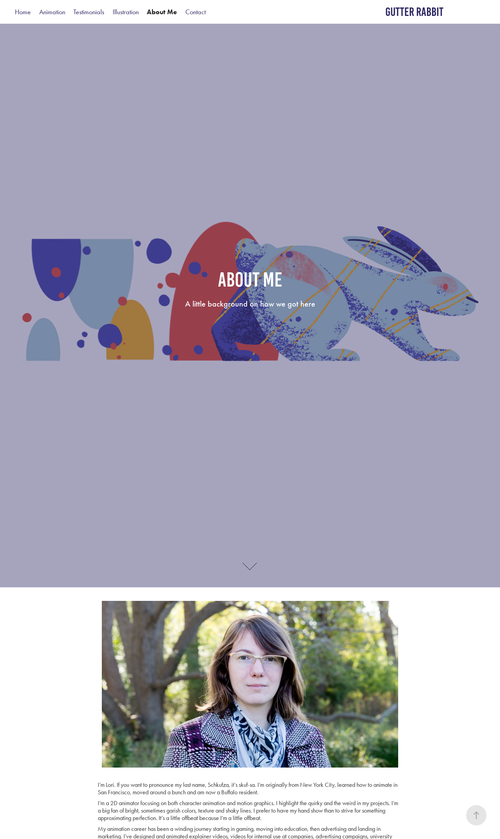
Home (23, 12)
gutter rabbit (414, 11)
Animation (52, 12)
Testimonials (88, 12)
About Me (162, 12)
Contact (195, 12)
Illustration (126, 12)
